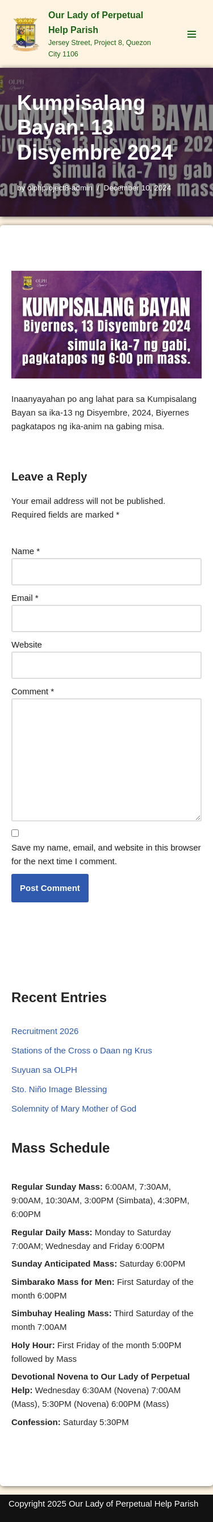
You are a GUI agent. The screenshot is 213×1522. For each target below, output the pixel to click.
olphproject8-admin (60, 188)
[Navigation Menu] (191, 34)
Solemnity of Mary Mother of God (73, 1108)
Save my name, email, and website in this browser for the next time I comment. (106, 854)
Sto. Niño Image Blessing (59, 1089)
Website (26, 644)
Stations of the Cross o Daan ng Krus (81, 1050)
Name (25, 551)
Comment (32, 691)
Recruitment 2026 (44, 1031)
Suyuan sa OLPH (44, 1070)
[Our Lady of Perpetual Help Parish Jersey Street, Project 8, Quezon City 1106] (85, 34)
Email (25, 598)
